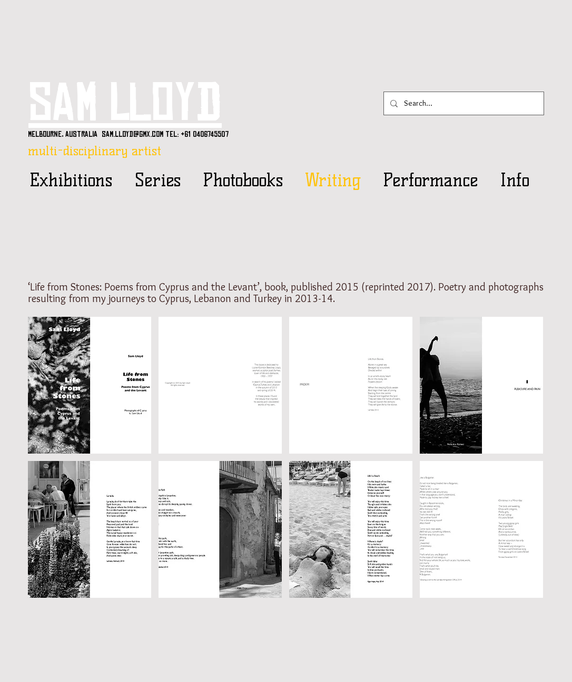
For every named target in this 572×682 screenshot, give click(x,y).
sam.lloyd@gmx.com (132, 134)
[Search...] (462, 103)
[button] (89, 385)
